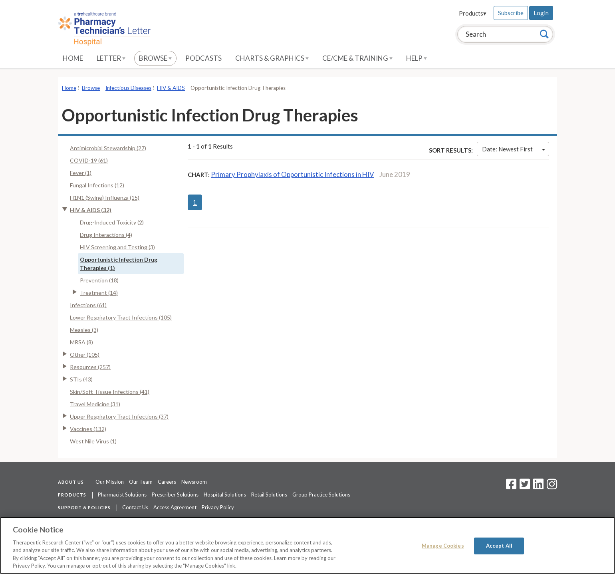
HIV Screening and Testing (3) (117, 247)
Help (416, 58)
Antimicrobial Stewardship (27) (108, 148)
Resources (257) (90, 366)
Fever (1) (80, 172)
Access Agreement (174, 507)
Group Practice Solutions (321, 494)
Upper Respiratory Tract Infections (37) (119, 416)
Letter (111, 58)
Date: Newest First (513, 149)
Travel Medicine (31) (95, 404)
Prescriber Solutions (175, 494)
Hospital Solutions (225, 494)
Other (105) (84, 354)
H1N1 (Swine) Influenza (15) (104, 197)
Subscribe (511, 12)
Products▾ (472, 13)
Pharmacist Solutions (122, 494)
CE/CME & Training (357, 58)
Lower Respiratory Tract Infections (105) (121, 317)
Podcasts (203, 58)
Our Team (141, 482)
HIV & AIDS (171, 88)
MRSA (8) (81, 342)
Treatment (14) (99, 292)
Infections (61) (88, 305)
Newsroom (194, 482)
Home (73, 58)
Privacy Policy (218, 507)
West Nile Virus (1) (93, 441)
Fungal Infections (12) (97, 185)
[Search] (544, 34)
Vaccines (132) (88, 428)
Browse (155, 58)
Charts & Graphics (272, 58)
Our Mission (109, 482)
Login (541, 12)
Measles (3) (84, 329)
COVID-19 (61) (89, 160)
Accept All (499, 545)
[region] (307, 545)
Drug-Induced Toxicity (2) (112, 222)
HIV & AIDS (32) (90, 210)
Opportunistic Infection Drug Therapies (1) (118, 263)
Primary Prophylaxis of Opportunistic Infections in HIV (292, 174)
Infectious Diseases (128, 88)
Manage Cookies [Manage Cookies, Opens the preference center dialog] (443, 545)
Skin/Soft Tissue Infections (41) (109, 391)
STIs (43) (81, 379)
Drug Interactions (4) (106, 234)
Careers (167, 482)
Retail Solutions (269, 494)
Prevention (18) (99, 280)
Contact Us (135, 507)
